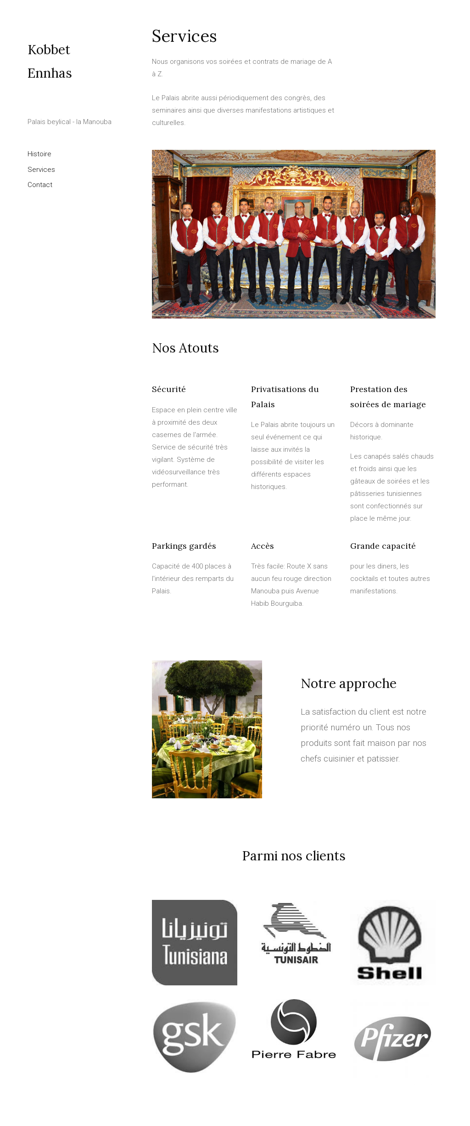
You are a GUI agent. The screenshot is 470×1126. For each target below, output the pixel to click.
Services (41, 169)
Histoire (39, 154)
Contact (40, 185)
